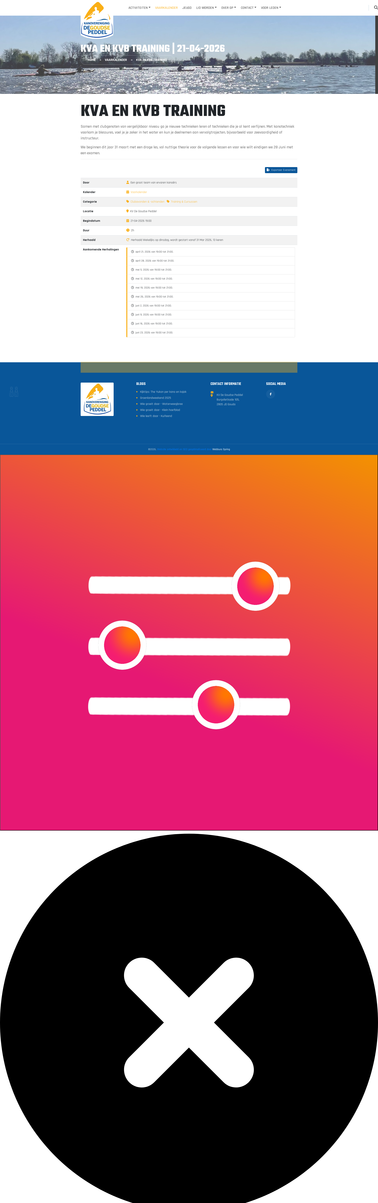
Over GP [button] (227, 7)
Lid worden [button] (205, 7)
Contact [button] (247, 7)
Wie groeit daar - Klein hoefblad (160, 469)
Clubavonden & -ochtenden (147, 202)
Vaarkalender (166, 7)
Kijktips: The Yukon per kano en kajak (163, 451)
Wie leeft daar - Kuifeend (156, 476)
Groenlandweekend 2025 (155, 457)
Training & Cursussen (184, 202)
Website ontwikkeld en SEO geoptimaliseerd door (193, 509)
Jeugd (187, 7)
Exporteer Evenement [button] (281, 170)
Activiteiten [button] (138, 7)
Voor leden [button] (269, 7)
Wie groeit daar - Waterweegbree (161, 463)
